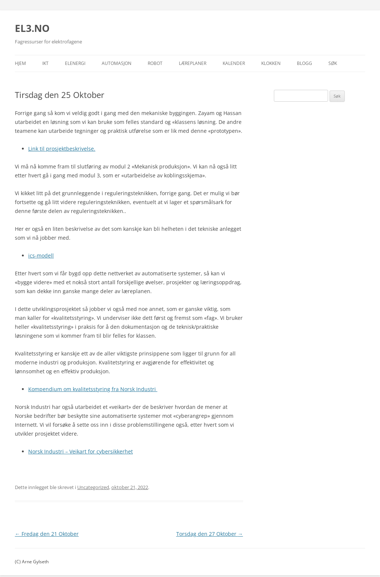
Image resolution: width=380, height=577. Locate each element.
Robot (155, 63)
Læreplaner (192, 63)
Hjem (20, 63)
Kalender (234, 63)
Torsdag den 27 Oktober (209, 533)
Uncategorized (93, 487)
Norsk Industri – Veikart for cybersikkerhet (80, 451)
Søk (332, 63)
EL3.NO (32, 28)
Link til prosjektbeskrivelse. (61, 148)
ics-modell (41, 255)
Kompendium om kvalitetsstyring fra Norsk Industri (92, 389)
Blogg (304, 63)
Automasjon (116, 63)
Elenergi (75, 63)
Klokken (271, 63)
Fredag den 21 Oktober (47, 533)
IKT (45, 63)
